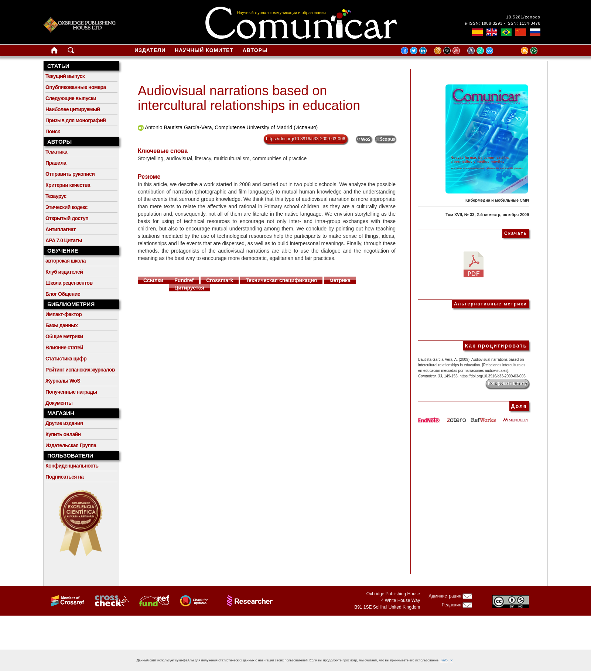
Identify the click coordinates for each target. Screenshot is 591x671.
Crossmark (219, 280)
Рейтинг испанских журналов (80, 370)
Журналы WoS (62, 381)
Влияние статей (64, 347)
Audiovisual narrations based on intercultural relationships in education (249, 98)
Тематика (56, 152)
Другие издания (64, 423)
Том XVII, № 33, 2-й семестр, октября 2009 (487, 214)
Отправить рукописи (70, 174)
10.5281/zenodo (523, 17)
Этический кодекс (66, 207)
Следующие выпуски (70, 98)
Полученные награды (71, 392)
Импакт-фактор (63, 314)
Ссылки (153, 280)
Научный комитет (204, 50)
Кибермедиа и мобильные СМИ (497, 200)
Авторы (255, 50)
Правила (55, 163)
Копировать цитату (507, 383)
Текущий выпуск (65, 76)
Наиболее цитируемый (72, 109)
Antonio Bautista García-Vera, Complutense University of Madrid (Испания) (231, 127)
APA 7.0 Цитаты (63, 240)
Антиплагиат (60, 229)
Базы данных (61, 325)
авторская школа (65, 261)
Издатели (149, 50)
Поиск (52, 131)
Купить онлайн (63, 434)
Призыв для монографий (75, 120)
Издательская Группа (70, 445)
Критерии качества (67, 185)
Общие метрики (64, 336)
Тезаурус (55, 196)
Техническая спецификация (281, 280)
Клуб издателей (64, 272)
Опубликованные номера (75, 87)
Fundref (184, 280)
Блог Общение (62, 294)
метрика (340, 280)
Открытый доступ (66, 218)
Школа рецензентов (69, 283)
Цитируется (189, 288)
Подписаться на (64, 477)
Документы (58, 403)
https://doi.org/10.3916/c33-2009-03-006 (305, 138)
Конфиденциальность (71, 466)
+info (444, 660)
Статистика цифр (65, 359)
